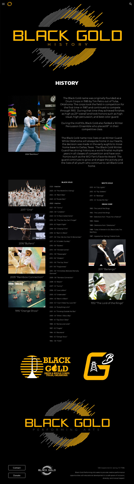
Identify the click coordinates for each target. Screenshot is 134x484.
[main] (67, 83)
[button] (3, 4)
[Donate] (16, 475)
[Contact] (16, 467)
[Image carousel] (32, 125)
